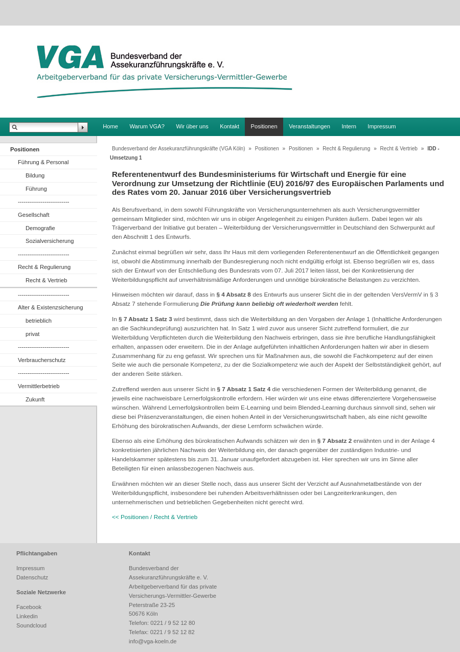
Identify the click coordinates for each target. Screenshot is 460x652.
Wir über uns (192, 126)
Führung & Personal (43, 162)
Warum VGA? (147, 126)
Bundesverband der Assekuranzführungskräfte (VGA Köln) (178, 148)
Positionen (264, 126)
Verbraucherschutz (41, 360)
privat (32, 334)
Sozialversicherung (50, 241)
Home (110, 126)
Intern (348, 126)
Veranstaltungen (309, 126)
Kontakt (229, 126)
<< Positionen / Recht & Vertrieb (154, 516)
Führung (36, 189)
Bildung (35, 175)
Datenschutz (32, 577)
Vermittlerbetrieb (38, 386)
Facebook (28, 607)
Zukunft (35, 399)
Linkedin (27, 616)
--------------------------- (44, 201)
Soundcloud (31, 625)
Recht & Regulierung (44, 267)
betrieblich (39, 321)
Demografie (40, 228)
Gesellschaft (34, 215)
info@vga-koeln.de (152, 641)
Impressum (381, 126)
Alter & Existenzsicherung (50, 307)
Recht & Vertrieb (46, 280)
